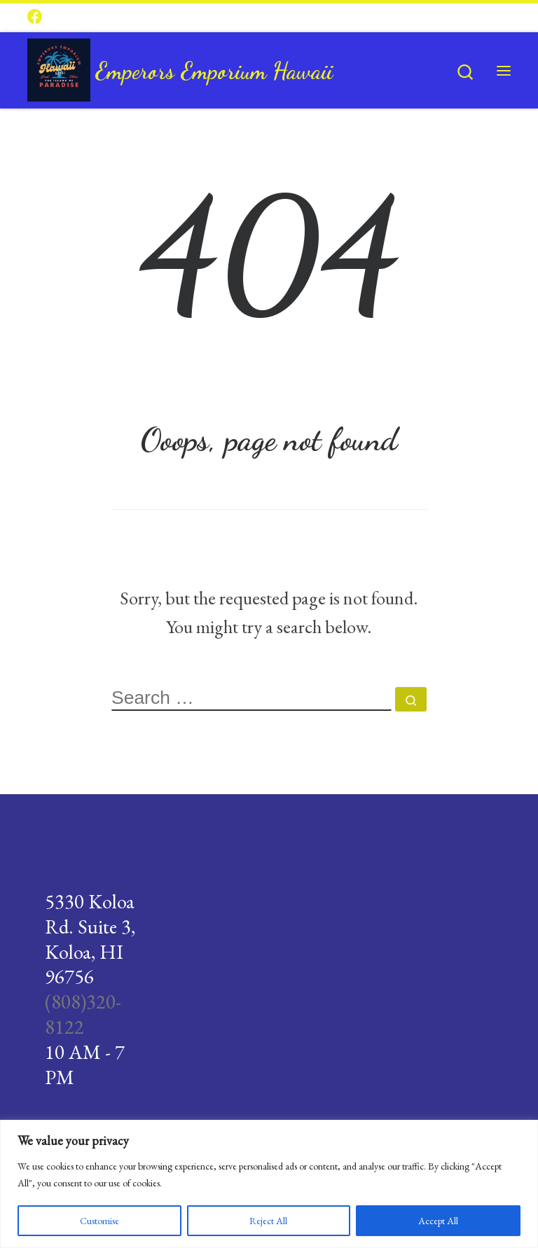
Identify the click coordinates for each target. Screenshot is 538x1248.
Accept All (438, 1220)
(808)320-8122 (83, 1014)
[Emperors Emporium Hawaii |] (58, 67)
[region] (269, 1184)
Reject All (268, 1220)
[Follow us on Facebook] (35, 17)
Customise (99, 1220)
